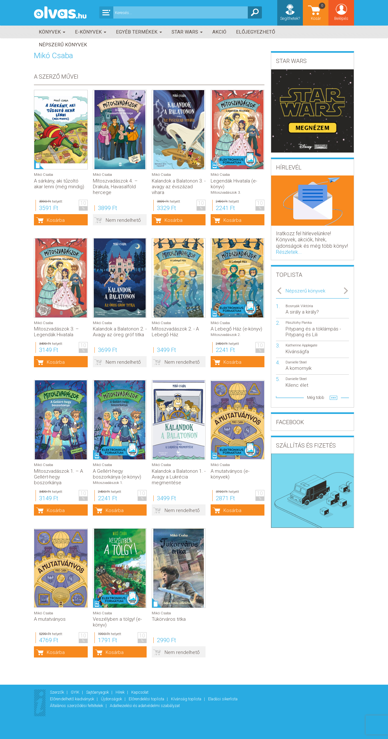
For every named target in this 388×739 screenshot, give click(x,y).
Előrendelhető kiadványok (72, 698)
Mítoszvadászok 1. (108, 483)
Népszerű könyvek (63, 45)
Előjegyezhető (255, 32)
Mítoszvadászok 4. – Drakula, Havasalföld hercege (115, 186)
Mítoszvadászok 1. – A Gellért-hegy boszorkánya (58, 477)
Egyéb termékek (139, 32)
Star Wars (187, 32)
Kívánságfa (297, 351)
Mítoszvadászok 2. (226, 335)
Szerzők (57, 692)
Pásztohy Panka (299, 323)
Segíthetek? (290, 18)
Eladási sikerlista (223, 698)
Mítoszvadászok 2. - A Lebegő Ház (175, 332)
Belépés (341, 18)
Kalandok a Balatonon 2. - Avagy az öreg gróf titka (120, 332)
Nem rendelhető (123, 220)
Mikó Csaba (43, 175)
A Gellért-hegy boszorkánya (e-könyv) (117, 474)
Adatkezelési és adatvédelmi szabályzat (145, 705)
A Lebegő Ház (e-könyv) (236, 329)
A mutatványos (50, 619)
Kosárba (56, 220)
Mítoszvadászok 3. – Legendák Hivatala (56, 332)
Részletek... (289, 252)
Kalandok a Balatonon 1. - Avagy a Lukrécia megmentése (179, 477)
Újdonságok (112, 698)
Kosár (318, 11)
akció (219, 32)
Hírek (120, 692)
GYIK (75, 692)
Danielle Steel (296, 362)
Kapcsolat (140, 692)
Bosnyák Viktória (299, 306)
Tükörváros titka (169, 619)
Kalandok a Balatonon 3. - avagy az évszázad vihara (179, 186)
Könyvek (52, 32)
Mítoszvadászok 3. (226, 193)
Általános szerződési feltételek (77, 705)
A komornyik (298, 368)
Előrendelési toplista (147, 698)
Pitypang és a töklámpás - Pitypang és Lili (313, 332)
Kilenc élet (297, 385)
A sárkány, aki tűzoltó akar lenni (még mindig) (59, 184)
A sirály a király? (302, 312)
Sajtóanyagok (98, 692)
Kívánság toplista (186, 698)
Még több (315, 397)
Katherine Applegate (301, 345)
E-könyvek (90, 32)
